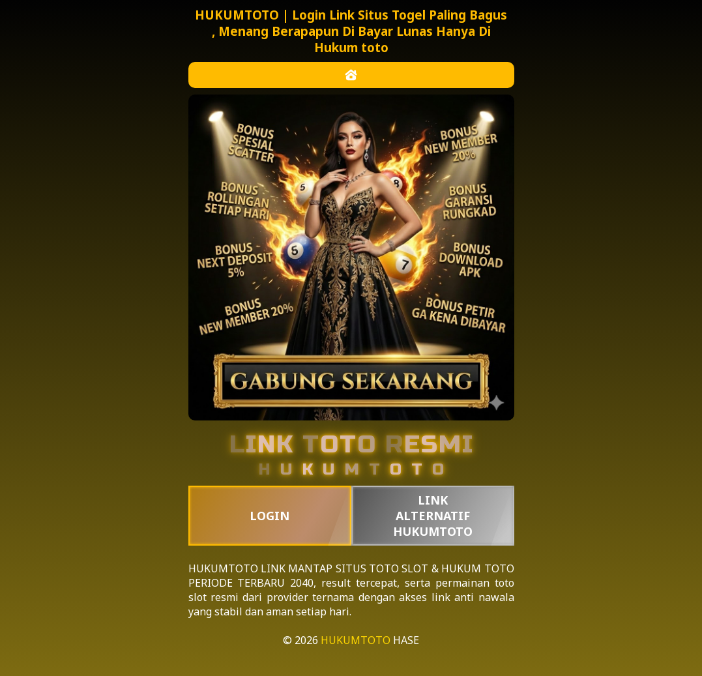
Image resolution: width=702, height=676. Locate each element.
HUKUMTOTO (223, 568)
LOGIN (269, 515)
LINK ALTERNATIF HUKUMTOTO (433, 515)
